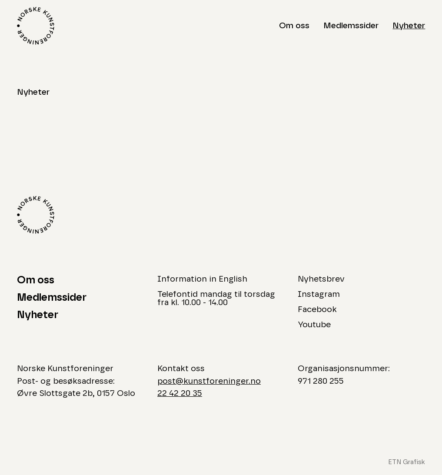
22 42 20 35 (179, 393)
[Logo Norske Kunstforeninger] (35, 26)
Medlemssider (351, 26)
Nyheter (408, 26)
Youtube (314, 325)
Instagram (319, 294)
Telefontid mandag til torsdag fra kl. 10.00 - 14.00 (216, 298)
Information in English (202, 279)
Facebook (317, 310)
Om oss (294, 26)
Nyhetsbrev (321, 279)
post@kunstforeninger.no (209, 381)
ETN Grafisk (406, 462)
